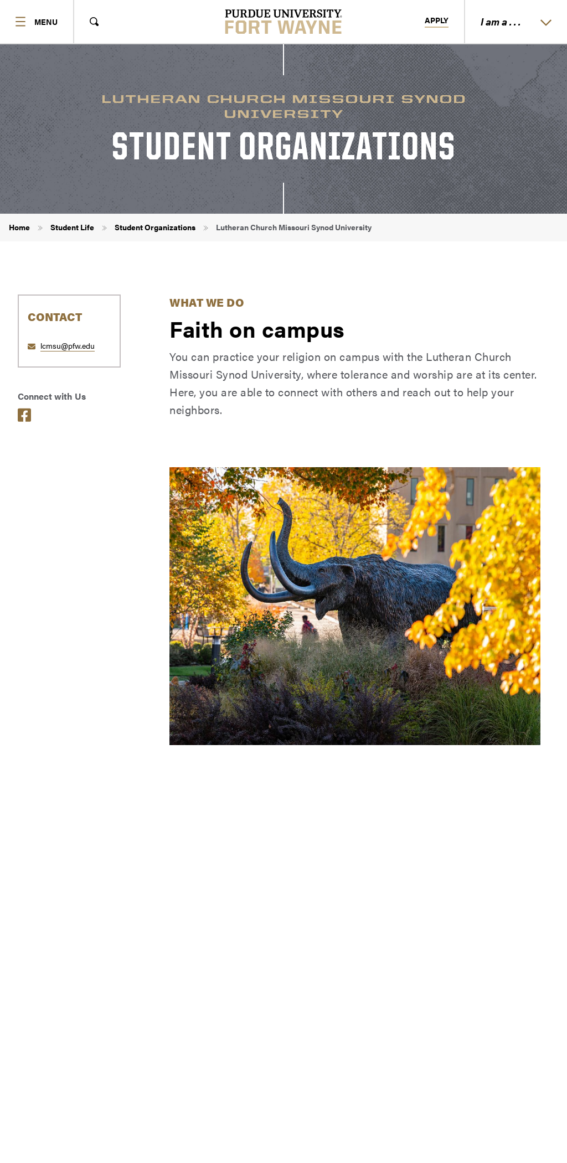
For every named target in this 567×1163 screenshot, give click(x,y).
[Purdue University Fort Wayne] (283, 21)
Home (19, 226)
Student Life (72, 226)
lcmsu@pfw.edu (67, 345)
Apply (437, 20)
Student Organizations (155, 226)
